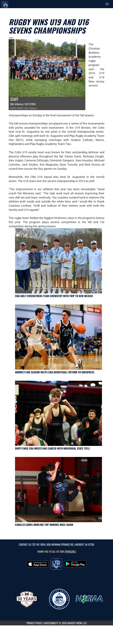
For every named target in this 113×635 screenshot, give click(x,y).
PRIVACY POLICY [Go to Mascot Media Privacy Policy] (34, 623)
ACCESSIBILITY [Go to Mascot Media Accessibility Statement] (51, 623)
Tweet (11, 37)
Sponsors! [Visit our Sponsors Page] (70, 551)
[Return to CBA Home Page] (5, 4)
